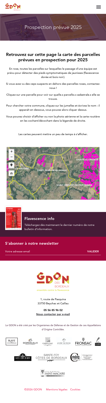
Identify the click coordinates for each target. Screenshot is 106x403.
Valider (93, 251)
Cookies (75, 389)
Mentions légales (56, 389)
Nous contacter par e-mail (53, 314)
